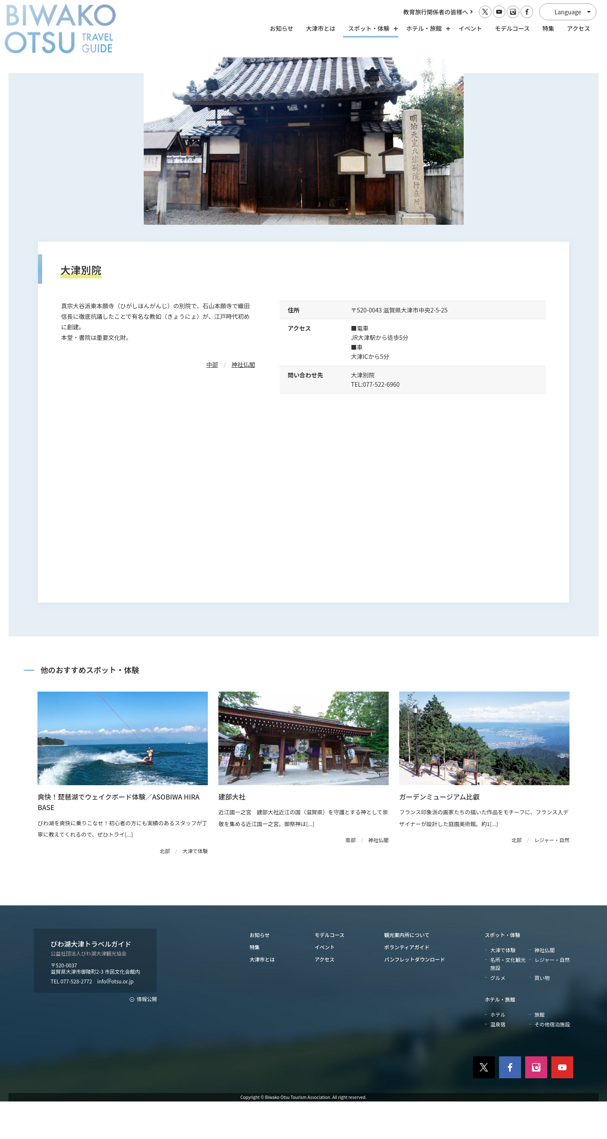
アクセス (578, 28)
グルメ (497, 1014)
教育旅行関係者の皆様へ (435, 12)
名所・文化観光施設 (508, 1001)
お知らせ (281, 28)
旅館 (539, 1052)
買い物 (542, 1014)
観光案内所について (407, 971)
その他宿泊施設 (552, 1061)
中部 (212, 402)
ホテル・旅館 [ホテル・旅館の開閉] (426, 28)
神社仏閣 (243, 402)
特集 (548, 28)
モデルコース (512, 28)
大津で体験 (503, 987)
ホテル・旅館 (500, 1036)
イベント (470, 28)
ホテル (497, 1052)
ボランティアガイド (407, 984)
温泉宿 (497, 1061)
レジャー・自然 (551, 997)
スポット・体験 (502, 971)
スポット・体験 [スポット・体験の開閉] (371, 28)
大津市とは (321, 28)
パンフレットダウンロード (414, 996)
